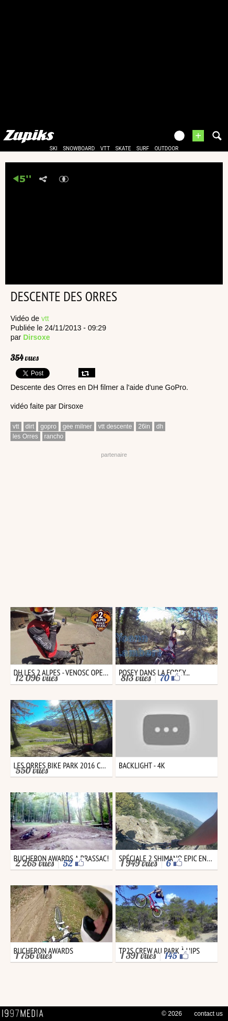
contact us (208, 1013)
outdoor (166, 148)
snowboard (79, 148)
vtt (105, 148)
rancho (54, 436)
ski (54, 148)
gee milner (77, 426)
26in (144, 426)
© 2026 (172, 1013)
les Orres (25, 436)
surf (142, 148)
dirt (30, 426)
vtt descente (115, 426)
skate (123, 148)
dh (159, 426)
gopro (48, 426)
